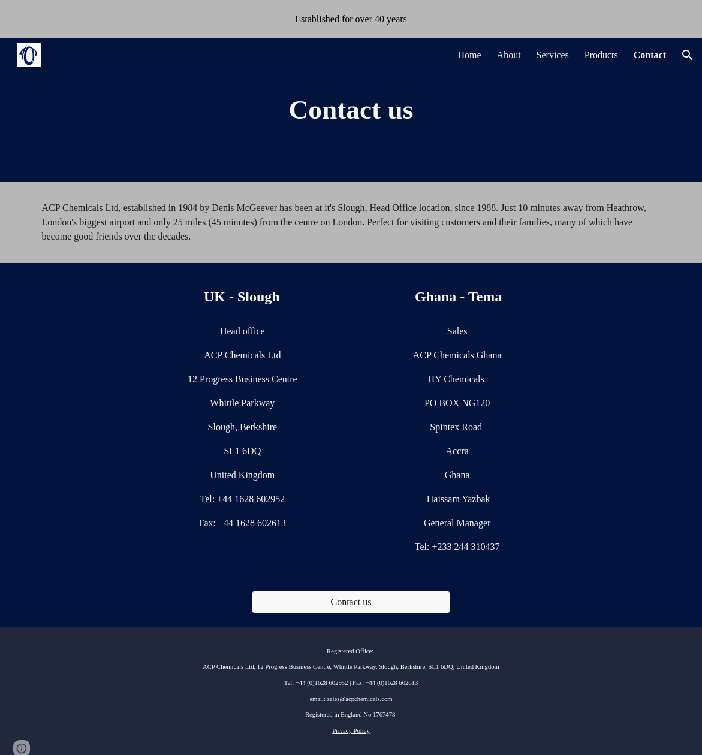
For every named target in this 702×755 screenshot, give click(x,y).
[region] (351, 19)
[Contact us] (351, 602)
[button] (687, 55)
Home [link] (469, 55)
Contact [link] (650, 55)
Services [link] (553, 55)
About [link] (509, 55)
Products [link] (601, 55)
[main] (351, 110)
